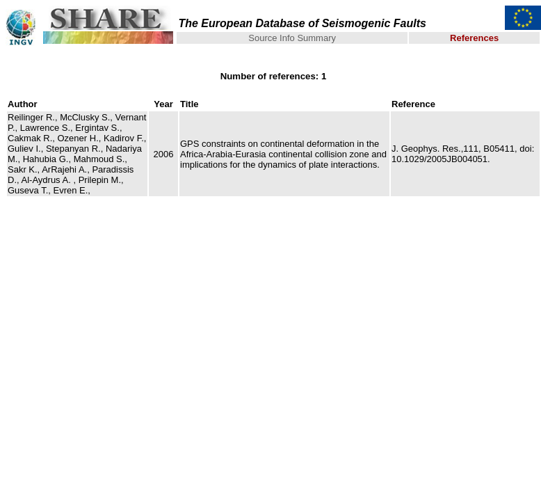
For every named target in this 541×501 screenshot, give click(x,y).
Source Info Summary (292, 38)
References (474, 38)
